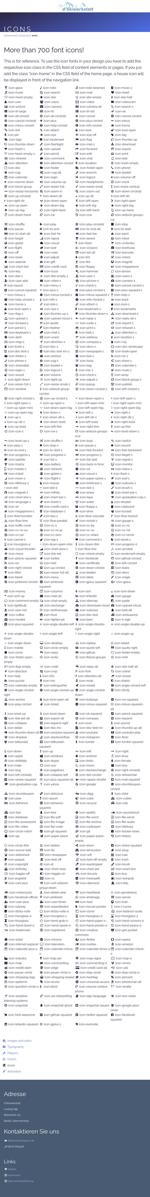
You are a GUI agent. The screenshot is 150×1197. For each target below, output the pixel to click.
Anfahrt (11, 1169)
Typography (16, 1047)
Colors (12, 1059)
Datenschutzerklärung (20, 1181)
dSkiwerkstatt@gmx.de (20, 1140)
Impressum (14, 1175)
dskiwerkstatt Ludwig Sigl (16, 35)
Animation (14, 1071)
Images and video (20, 1040)
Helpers (13, 1053)
